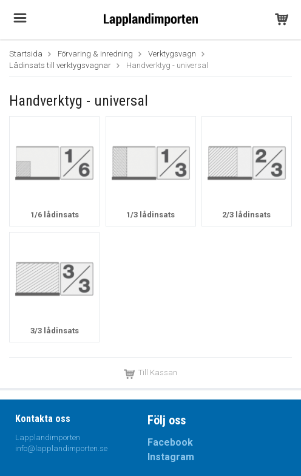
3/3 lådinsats (54, 330)
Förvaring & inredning (95, 53)
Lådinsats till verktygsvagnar (60, 65)
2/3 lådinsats (246, 214)
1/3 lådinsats (150, 214)
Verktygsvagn (172, 53)
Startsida (25, 53)
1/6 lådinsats (54, 214)
